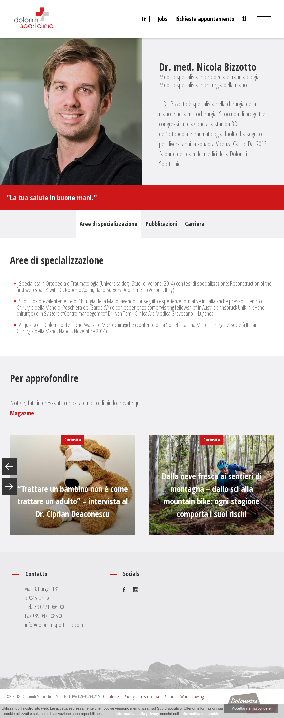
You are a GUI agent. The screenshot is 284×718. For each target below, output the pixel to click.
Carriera (194, 224)
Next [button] (9, 486)
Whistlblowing (192, 696)
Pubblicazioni (161, 224)
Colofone (111, 696)
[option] (72, 485)
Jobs (162, 19)
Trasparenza (149, 696)
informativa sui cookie (199, 714)
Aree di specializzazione (108, 224)
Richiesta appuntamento (204, 19)
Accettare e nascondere (251, 708)
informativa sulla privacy (137, 714)
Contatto (36, 574)
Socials (131, 574)
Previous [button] (9, 466)
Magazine (22, 413)
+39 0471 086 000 (48, 607)
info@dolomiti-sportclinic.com (54, 625)
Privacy (129, 696)
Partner (170, 696)
